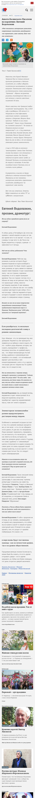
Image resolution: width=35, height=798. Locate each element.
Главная (4, 573)
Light (3, 629)
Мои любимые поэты (7, 706)
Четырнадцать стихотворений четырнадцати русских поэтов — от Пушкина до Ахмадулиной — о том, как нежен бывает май (17, 658)
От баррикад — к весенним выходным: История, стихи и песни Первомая (16, 697)
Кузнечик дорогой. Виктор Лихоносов (13, 730)
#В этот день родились (25, 742)
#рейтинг (8, 624)
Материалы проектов (16, 573)
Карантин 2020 (18, 15)
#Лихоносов (15, 742)
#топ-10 (4, 624)
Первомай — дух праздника (14, 692)
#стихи (20, 664)
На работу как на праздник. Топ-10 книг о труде (17, 608)
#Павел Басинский (24, 569)
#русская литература (7, 664)
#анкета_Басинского (8, 567)
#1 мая (12, 624)
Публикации (5, 669)
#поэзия (16, 664)
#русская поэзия (6, 786)
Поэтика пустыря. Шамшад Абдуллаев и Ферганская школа (15, 772)
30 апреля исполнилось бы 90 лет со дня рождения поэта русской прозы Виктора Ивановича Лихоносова (14, 737)
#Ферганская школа (16, 786)
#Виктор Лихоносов (7, 742)
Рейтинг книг (5, 583)
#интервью (13, 569)
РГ (20, 71)
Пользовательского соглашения (15, 4)
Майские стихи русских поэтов (15, 653)
